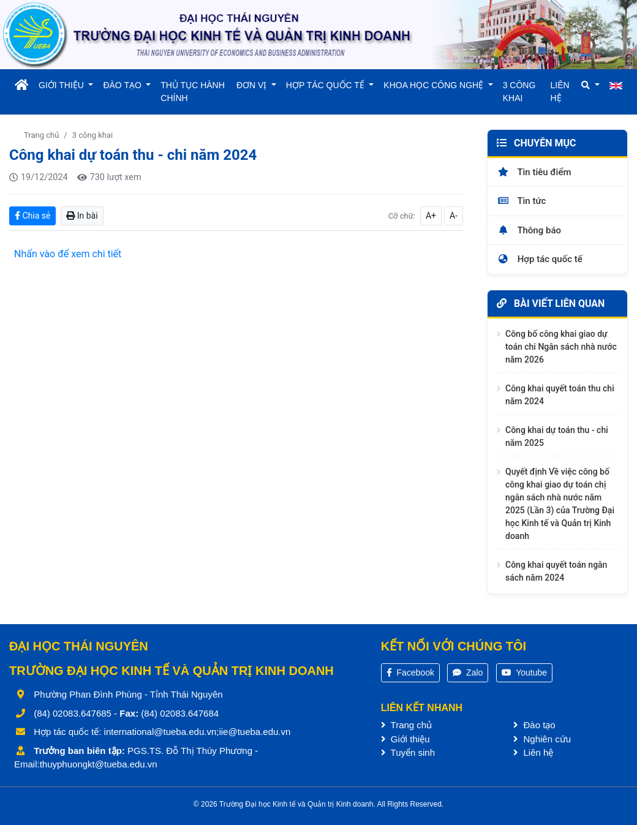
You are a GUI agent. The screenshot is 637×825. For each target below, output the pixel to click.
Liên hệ (533, 752)
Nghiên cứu (542, 739)
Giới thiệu (405, 739)
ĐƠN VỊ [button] (252, 85)
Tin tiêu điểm (534, 172)
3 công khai (92, 135)
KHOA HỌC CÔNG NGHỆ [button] (434, 85)
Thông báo (529, 230)
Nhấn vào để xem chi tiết (67, 254)
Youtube (525, 672)
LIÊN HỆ (560, 91)
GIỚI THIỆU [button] (62, 85)
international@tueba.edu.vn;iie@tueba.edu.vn (197, 731)
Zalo (468, 672)
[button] (590, 85)
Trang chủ (41, 135)
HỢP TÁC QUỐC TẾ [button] (326, 85)
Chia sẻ (32, 215)
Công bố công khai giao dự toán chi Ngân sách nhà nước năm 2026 (561, 346)
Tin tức (521, 200)
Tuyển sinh (408, 752)
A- (454, 215)
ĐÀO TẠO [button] (123, 85)
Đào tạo (534, 725)
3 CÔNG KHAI (519, 91)
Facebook (410, 672)
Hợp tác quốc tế (539, 259)
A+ (431, 215)
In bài (81, 215)
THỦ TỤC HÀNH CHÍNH (192, 91)
